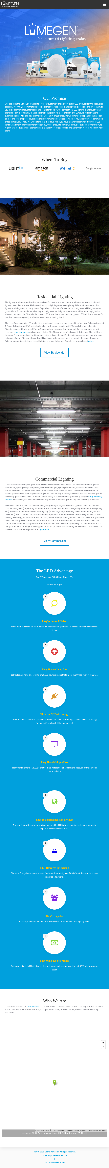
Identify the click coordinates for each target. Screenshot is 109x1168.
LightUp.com (44, 529)
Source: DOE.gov (54, 584)
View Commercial (54, 541)
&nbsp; (54, 1085)
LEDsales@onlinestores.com (54, 1155)
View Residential (54, 352)
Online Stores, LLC (35, 1006)
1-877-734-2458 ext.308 (54, 1163)
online (91, 341)
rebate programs (21, 332)
